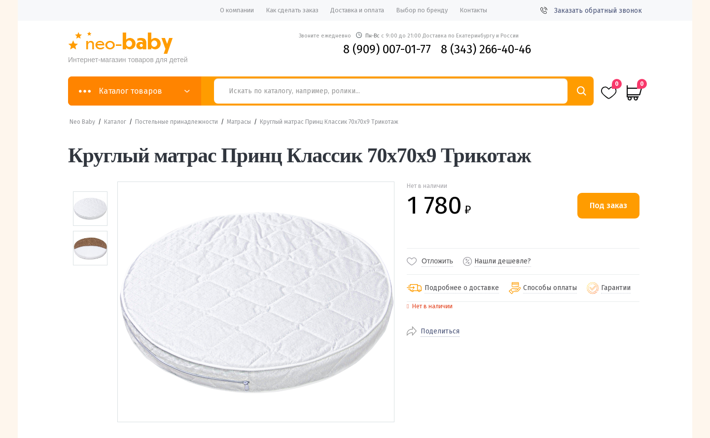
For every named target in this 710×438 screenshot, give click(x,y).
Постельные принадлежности (176, 121)
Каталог (115, 121)
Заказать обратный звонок (591, 10)
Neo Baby (82, 121)
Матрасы (239, 121)
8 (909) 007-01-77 (387, 49)
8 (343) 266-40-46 (486, 49)
